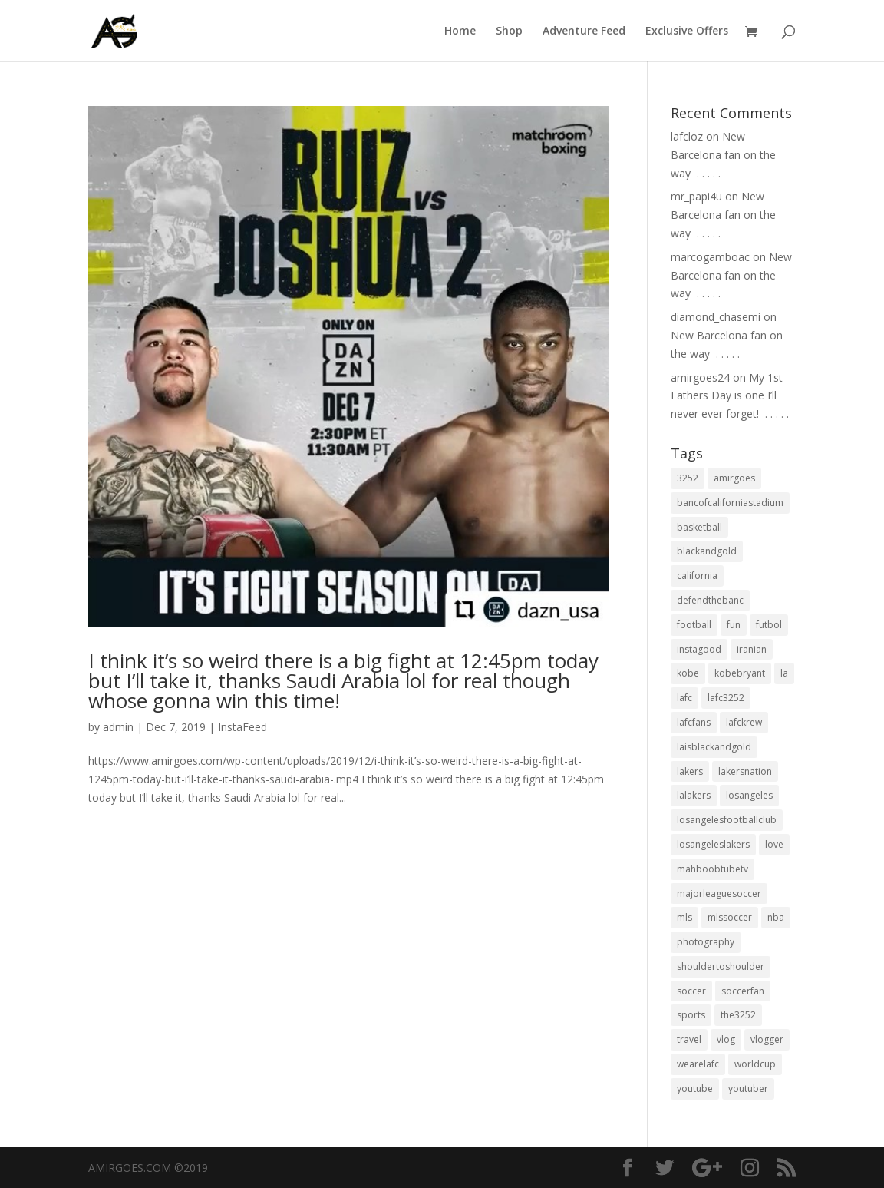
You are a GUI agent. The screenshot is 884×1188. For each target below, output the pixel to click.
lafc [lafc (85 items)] (684, 697)
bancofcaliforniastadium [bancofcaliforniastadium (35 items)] (730, 502)
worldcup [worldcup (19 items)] (755, 1064)
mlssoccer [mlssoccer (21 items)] (730, 917)
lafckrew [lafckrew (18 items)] (744, 722)
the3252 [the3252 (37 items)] (738, 1014)
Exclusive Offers (686, 31)
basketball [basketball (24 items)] (699, 527)
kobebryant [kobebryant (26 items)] (739, 673)
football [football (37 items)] (694, 624)
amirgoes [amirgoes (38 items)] (734, 478)
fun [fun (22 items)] (734, 624)
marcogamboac (710, 257)
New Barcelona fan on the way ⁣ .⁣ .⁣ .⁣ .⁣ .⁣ (723, 154)
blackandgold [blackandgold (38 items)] (707, 551)
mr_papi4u (696, 196)
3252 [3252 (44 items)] (687, 478)
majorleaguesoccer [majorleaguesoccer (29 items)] (719, 893)
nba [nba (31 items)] (775, 917)
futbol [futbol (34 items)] (769, 624)
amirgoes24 (700, 377)
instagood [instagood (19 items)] (699, 649)
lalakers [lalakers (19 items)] (694, 795)
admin (118, 727)
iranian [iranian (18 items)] (752, 649)
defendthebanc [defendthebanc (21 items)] (710, 600)
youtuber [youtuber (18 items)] (748, 1088)
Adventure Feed (584, 31)
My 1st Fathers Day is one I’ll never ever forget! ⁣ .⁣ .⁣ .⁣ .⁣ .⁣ (730, 396)
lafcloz (687, 136)
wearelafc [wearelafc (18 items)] (698, 1064)
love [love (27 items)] (774, 844)
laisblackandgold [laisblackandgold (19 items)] (714, 746)
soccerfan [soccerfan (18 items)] (742, 991)
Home (460, 31)
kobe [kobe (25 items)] (688, 673)
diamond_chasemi (715, 316)
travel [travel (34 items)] (689, 1039)
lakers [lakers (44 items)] (690, 771)
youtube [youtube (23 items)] (695, 1088)
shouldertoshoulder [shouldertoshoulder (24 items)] (720, 966)
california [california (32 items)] (697, 575)
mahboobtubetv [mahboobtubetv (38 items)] (712, 868)
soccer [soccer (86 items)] (691, 991)
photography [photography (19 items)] (705, 941)
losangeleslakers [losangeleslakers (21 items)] (713, 844)
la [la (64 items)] (784, 673)
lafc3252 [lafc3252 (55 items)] (726, 697)
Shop (509, 31)
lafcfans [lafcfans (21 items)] (694, 722)
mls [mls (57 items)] (684, 917)
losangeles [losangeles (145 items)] (749, 795)
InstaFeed (242, 727)
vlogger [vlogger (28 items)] (766, 1039)
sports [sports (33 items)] (691, 1014)
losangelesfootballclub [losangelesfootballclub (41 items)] (727, 819)
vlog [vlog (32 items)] (726, 1039)
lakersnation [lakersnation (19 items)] (745, 771)
